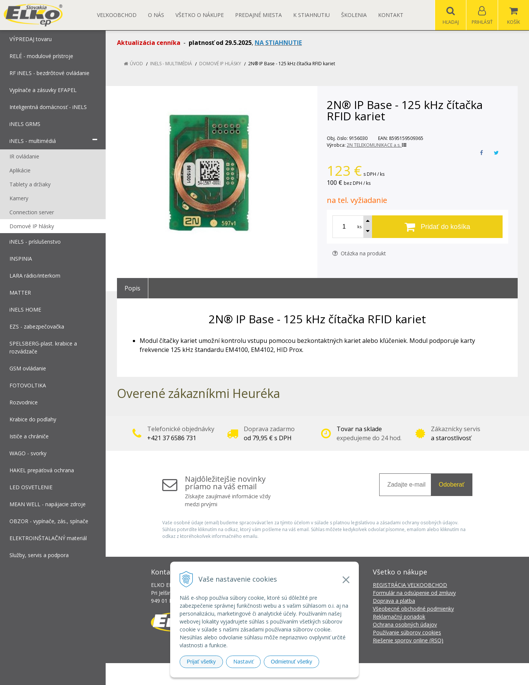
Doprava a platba (394, 600)
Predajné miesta (258, 14)
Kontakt (390, 14)
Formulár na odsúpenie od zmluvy (414, 592)
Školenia (354, 14)
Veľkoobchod (117, 14)
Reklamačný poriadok (399, 616)
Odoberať (451, 484)
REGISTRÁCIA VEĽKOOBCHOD (410, 584)
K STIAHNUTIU (311, 14)
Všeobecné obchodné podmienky (413, 608)
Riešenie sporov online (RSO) (408, 640)
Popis (132, 288)
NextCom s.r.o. (400, 674)
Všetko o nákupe (199, 14)
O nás (156, 14)
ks (359, 226)
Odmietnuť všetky (291, 662)
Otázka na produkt (359, 253)
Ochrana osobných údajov (405, 624)
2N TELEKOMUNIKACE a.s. (376, 145)
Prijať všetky (201, 662)
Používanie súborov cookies (407, 632)
